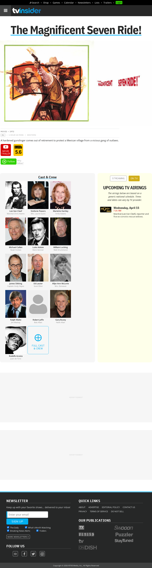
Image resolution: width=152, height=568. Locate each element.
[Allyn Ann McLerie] (60, 270)
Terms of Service (99, 511)
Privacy (83, 511)
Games (56, 2)
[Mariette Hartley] (60, 198)
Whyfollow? (20, 162)
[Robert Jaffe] (38, 307)
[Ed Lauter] (38, 270)
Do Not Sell (117, 511)
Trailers (107, 2)
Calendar (69, 2)
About (82, 507)
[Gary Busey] (60, 307)
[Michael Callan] (15, 234)
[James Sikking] (15, 270)
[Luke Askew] (38, 234)
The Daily (14, 527)
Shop (46, 2)
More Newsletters (17, 537)
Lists (97, 2)
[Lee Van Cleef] (15, 198)
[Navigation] (5, 10)
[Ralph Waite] (15, 307)
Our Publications (95, 520)
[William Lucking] (60, 234)
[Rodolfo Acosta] (15, 343)
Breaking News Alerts (20, 530)
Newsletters (84, 2)
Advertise (93, 507)
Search (35, 2)
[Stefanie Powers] (38, 198)
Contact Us (129, 507)
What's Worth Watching (39, 527)
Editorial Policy (111, 507)
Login (119, 2)
